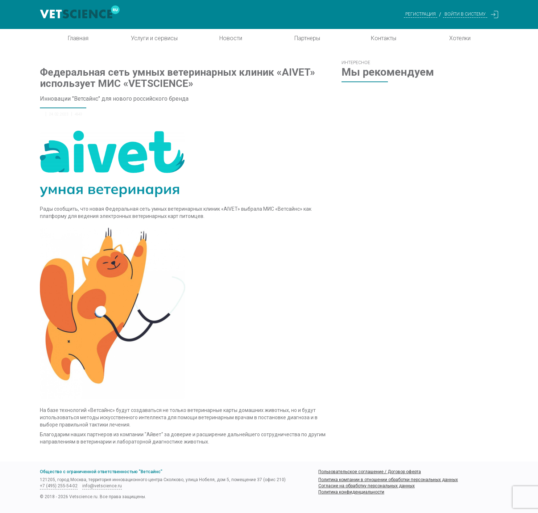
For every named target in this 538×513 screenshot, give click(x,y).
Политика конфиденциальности (351, 492)
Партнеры (307, 38)
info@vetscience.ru (102, 485)
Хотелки (460, 38)
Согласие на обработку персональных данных (366, 485)
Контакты (383, 38)
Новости (230, 38)
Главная (78, 38)
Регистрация (420, 14)
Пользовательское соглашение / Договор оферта (369, 471)
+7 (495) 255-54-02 (59, 485)
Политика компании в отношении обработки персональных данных (388, 479)
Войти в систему (465, 14)
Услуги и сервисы (154, 38)
